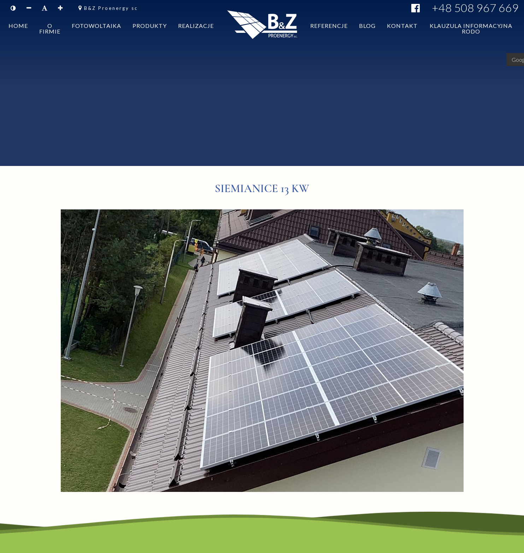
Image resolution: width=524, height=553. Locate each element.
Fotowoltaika (96, 36)
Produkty (150, 36)
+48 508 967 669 (475, 7)
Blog (367, 36)
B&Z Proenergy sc (111, 8)
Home (18, 36)
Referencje (329, 36)
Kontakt (402, 36)
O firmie (49, 39)
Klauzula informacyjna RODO (471, 39)
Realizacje (196, 36)
